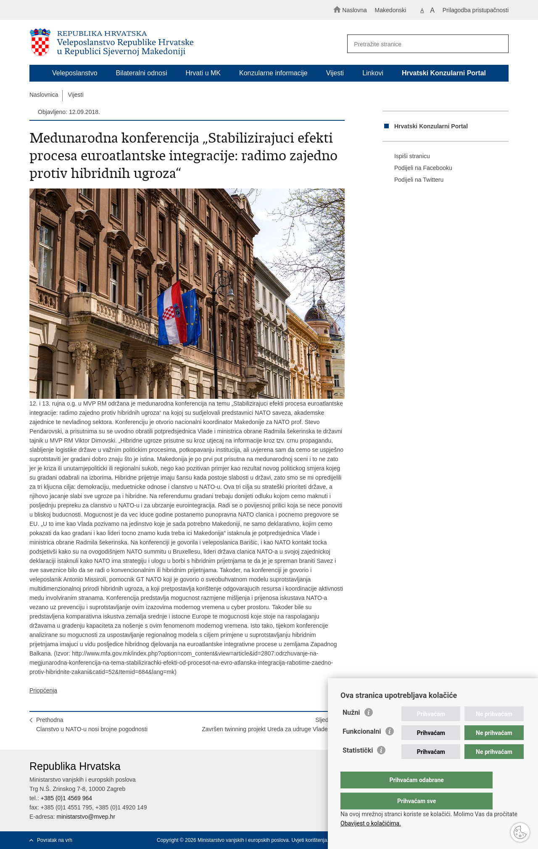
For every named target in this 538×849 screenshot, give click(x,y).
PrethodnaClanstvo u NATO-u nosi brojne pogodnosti (92, 724)
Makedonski (390, 10)
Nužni (351, 729)
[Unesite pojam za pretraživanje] (424, 44)
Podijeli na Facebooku (417, 168)
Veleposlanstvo (75, 73)
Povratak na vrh (54, 840)
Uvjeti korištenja (309, 840)
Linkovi (372, 73)
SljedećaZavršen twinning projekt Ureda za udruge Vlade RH (270, 724)
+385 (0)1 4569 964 (66, 798)
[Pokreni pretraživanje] (498, 44)
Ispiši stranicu (406, 156)
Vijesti (335, 73)
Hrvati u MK (203, 73)
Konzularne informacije (273, 73)
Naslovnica (43, 94)
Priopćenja (43, 690)
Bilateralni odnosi (141, 73)
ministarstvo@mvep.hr (86, 816)
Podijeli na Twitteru (412, 180)
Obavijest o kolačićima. (370, 823)
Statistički (358, 767)
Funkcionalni (362, 748)
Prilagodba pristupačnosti (476, 10)
